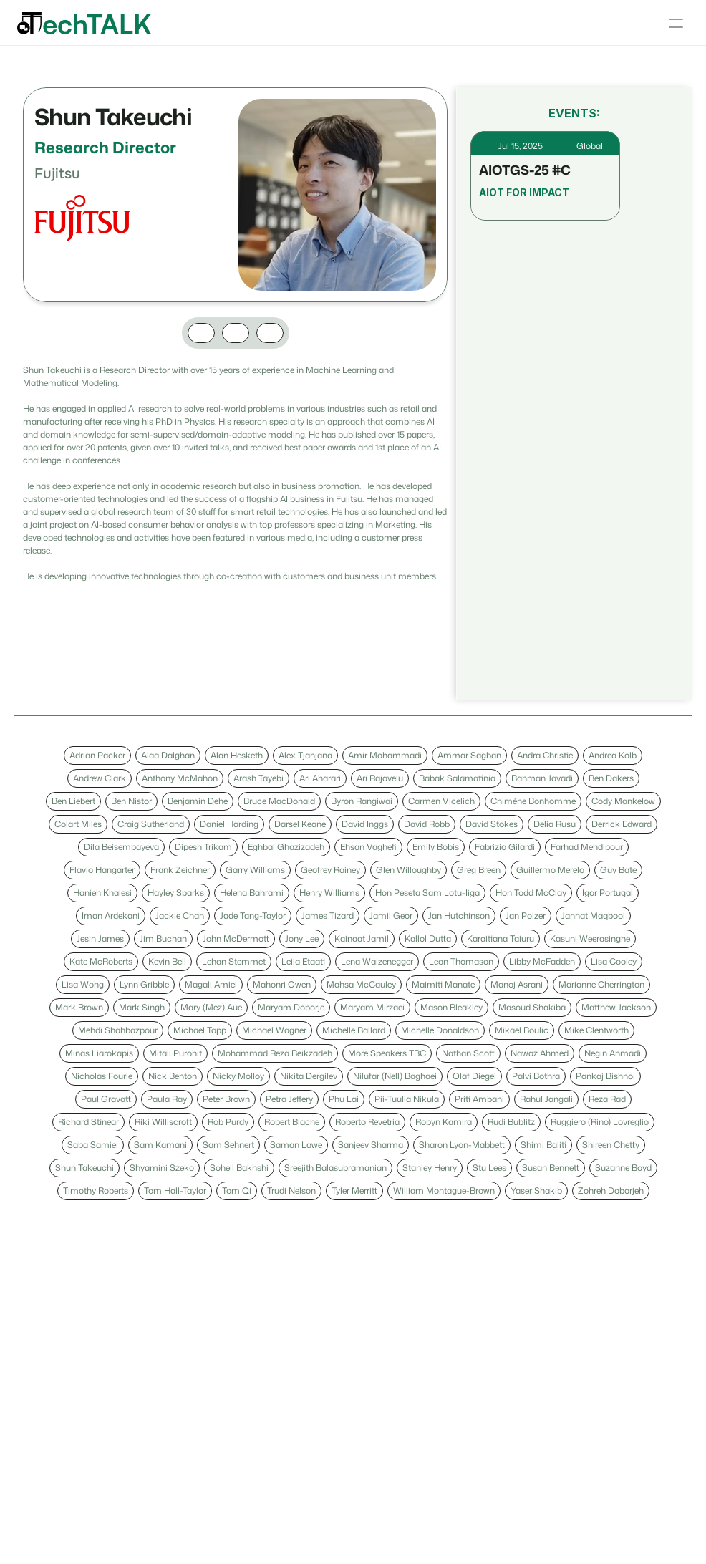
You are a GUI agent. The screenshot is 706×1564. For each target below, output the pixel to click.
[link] (97, 755)
